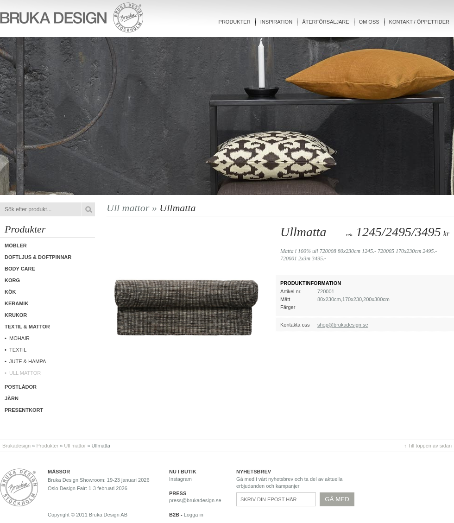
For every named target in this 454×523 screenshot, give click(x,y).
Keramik (16, 303)
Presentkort (24, 410)
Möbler (16, 245)
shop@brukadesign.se (342, 325)
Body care (20, 268)
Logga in (193, 514)
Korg (12, 280)
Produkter (235, 22)
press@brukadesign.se (195, 500)
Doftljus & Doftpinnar (38, 257)
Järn (12, 398)
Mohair (19, 338)
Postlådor (21, 387)
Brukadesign (16, 445)
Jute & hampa (27, 361)
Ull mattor (25, 373)
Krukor (16, 315)
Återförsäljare (325, 22)
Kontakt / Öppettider (419, 22)
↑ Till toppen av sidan (428, 445)
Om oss (369, 22)
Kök (10, 292)
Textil (17, 350)
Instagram (180, 479)
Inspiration (276, 22)
